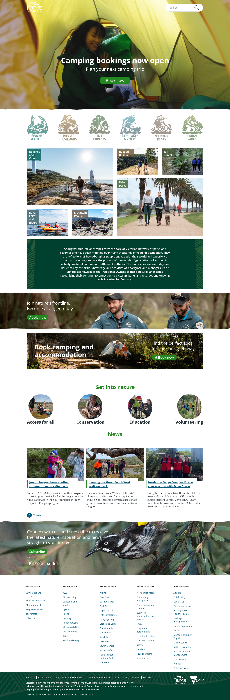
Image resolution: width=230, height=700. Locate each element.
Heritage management (180, 620)
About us (178, 592)
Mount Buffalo (107, 650)
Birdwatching (69, 597)
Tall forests (31, 613)
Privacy (30, 557)
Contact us (178, 601)
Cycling (66, 609)
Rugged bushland (35, 609)
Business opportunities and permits (146, 616)
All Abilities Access (146, 592)
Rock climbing (70, 631)
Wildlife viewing (71, 640)
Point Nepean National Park (107, 656)
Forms (176, 630)
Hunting (67, 618)
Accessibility (44, 677)
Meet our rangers (145, 640)
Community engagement (143, 599)
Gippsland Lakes (108, 623)
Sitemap (136, 677)
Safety (140, 644)
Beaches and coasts (36, 600)
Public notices (180, 668)
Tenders (141, 649)
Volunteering (143, 658)
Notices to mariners (183, 647)
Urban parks (32, 618)
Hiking (66, 613)
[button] (196, 7)
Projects (177, 663)
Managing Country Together (182, 636)
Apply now (37, 317)
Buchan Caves (107, 601)
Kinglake (104, 637)
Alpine (103, 592)
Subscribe (37, 551)
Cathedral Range (108, 614)
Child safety (179, 597)
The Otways (106, 632)
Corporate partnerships (143, 630)
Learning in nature (146, 636)
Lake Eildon (105, 641)
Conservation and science (146, 607)
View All (37, 515)
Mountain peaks (34, 605)
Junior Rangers (70, 622)
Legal (116, 677)
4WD (65, 592)
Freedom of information (98, 677)
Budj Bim (104, 606)
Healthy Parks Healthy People (181, 612)
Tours (66, 635)
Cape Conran (106, 610)
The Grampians (107, 628)
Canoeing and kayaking (70, 603)
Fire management (182, 606)
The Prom (104, 662)
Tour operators (144, 653)
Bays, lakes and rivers (33, 594)
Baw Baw (104, 597)
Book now (115, 80)
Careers (140, 623)
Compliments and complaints (68, 677)
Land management (183, 626)
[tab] (37, 130)
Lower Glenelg (107, 645)
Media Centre (180, 642)
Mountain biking (71, 627)
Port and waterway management (183, 653)
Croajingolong (107, 619)
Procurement (180, 659)
